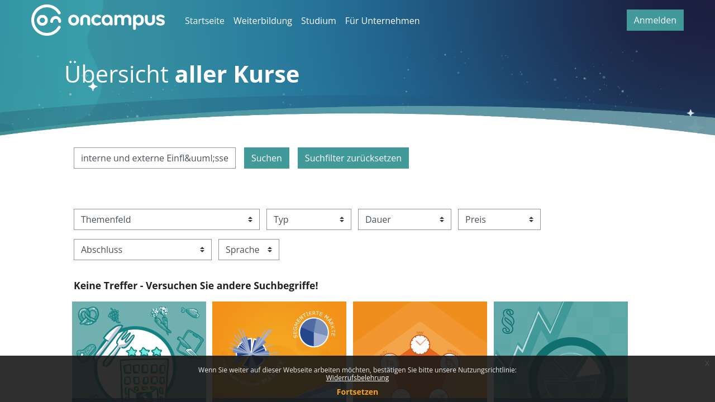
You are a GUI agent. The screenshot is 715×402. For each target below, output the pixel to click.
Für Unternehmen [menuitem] (382, 21)
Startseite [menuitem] (205, 21)
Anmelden (655, 20)
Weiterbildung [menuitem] (262, 21)
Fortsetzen (357, 391)
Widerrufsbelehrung (357, 377)
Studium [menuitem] (318, 21)
